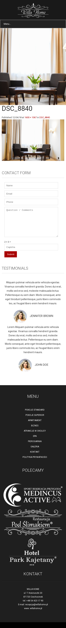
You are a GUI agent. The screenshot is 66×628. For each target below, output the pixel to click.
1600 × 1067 (30, 117)
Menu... (7, 24)
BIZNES (34, 425)
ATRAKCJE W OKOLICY (35, 431)
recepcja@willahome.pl (36, 604)
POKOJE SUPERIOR (35, 415)
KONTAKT (34, 452)
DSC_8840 (44, 117)
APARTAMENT (35, 420)
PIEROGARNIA (35, 441)
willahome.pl (36, 608)
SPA (35, 436)
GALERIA (35, 446)
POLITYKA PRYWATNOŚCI (35, 457)
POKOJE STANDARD (35, 410)
